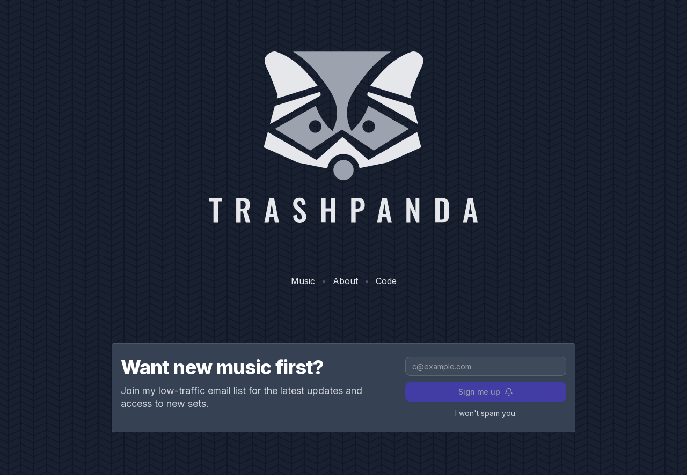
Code (386, 281)
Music (303, 281)
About (345, 281)
